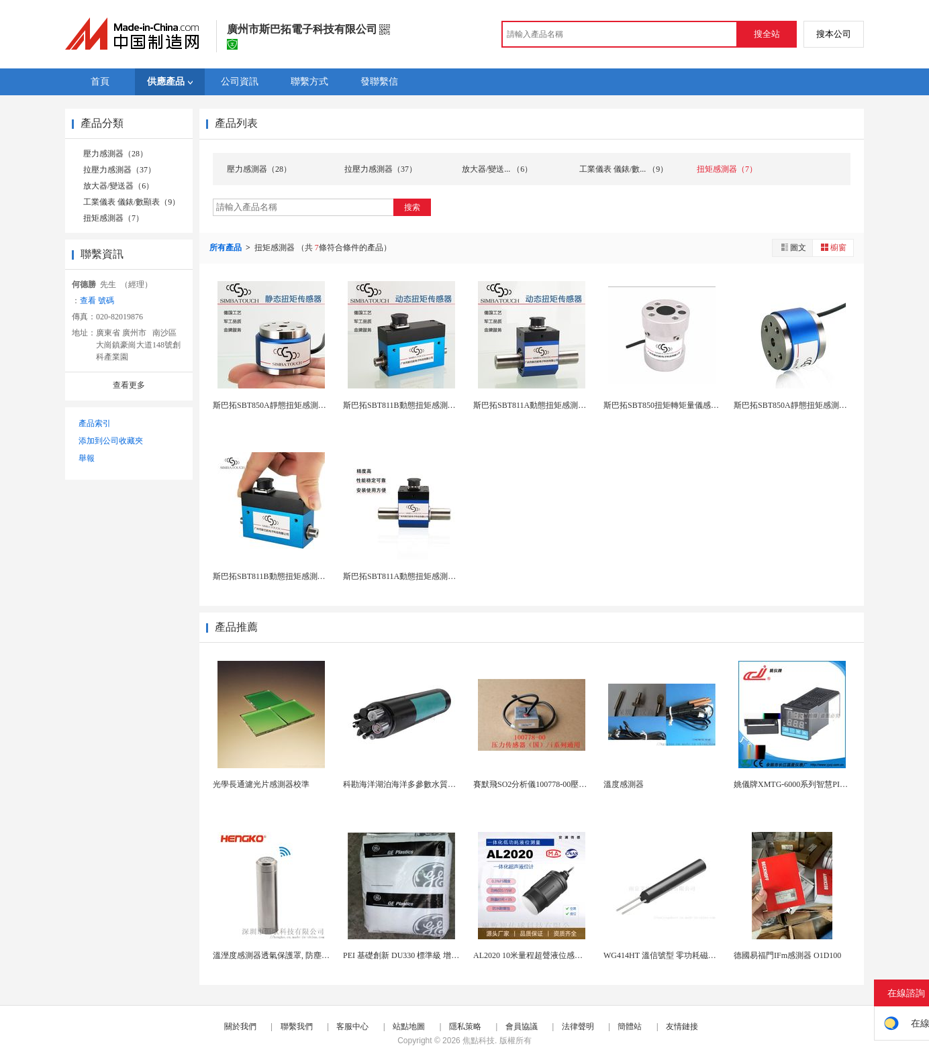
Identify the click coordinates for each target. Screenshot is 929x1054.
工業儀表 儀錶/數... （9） (623, 169)
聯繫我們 (297, 1026)
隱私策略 (465, 1026)
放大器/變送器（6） (118, 186)
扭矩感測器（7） (113, 218)
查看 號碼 (97, 300)
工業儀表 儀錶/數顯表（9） (131, 202)
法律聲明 (578, 1026)
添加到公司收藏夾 (111, 440)
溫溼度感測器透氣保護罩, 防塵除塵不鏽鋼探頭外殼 (303, 955)
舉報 (87, 458)
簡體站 (630, 1026)
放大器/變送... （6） (497, 169)
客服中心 (352, 1026)
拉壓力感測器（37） (119, 169)
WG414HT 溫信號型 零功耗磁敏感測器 (671, 955)
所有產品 (226, 247)
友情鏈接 (682, 1026)
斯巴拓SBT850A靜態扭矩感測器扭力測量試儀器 (298, 405)
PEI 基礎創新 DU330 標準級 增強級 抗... (413, 955)
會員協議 (521, 1026)
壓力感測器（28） (115, 153)
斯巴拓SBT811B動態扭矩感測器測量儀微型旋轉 (297, 576)
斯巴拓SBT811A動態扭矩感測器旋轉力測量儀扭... (560, 405)
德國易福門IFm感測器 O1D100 (787, 955)
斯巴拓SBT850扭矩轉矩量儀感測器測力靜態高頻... (692, 405)
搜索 (412, 207)
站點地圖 (409, 1026)
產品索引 (95, 423)
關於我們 (240, 1026)
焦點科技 (478, 1040)
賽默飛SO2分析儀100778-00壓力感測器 (542, 784)
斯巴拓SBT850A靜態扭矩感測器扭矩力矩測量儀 (818, 405)
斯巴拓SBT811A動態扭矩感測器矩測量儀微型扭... (430, 576)
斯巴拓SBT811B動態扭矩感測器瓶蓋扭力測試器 (427, 405)
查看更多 (129, 385)
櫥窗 (833, 247)
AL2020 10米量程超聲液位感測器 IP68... (543, 955)
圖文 (792, 247)
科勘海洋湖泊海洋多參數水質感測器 (407, 784)
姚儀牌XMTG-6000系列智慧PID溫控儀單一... (813, 784)
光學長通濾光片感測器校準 (261, 784)
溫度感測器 (623, 784)
